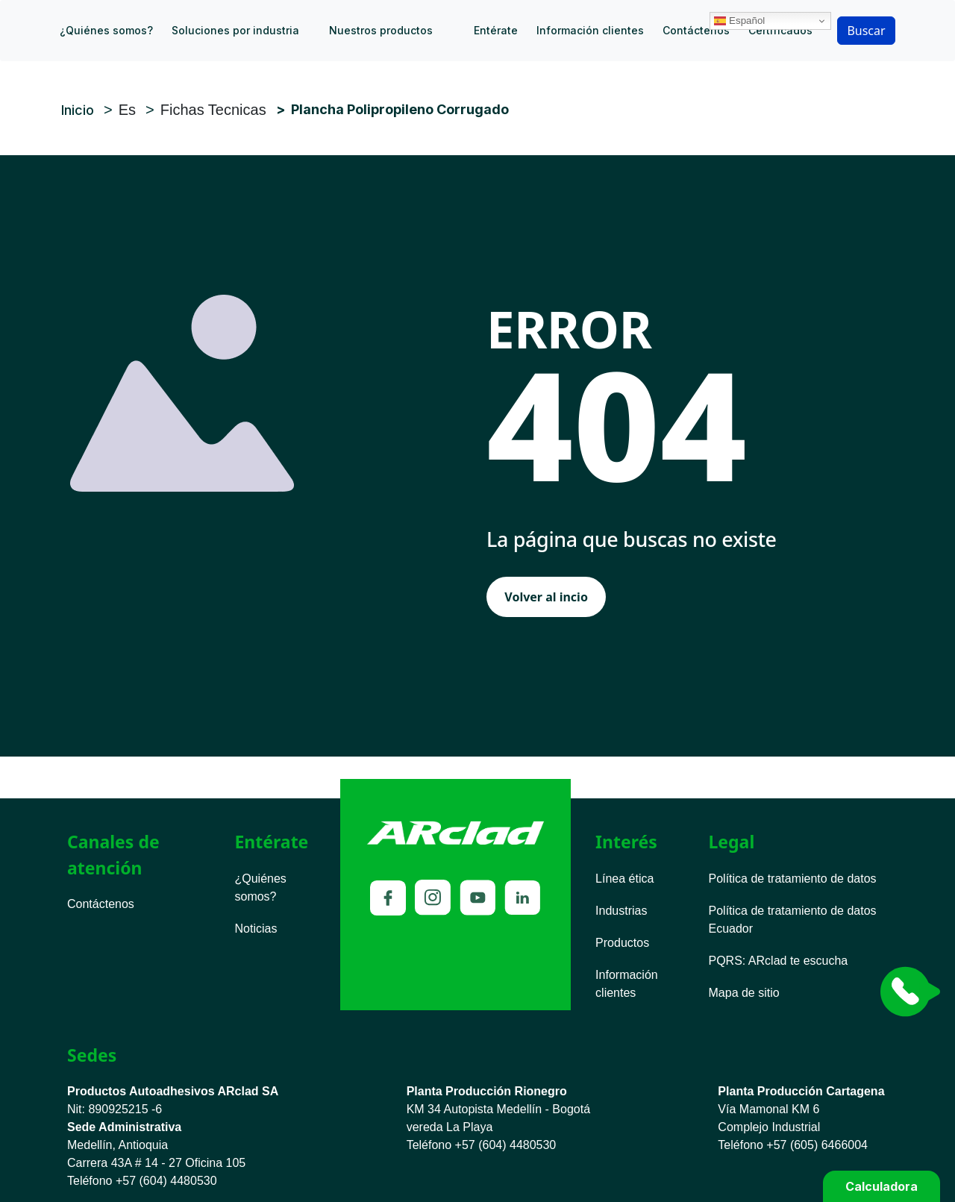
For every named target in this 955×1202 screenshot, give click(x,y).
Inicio (468, 30)
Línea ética (624, 878)
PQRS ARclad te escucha (778, 960)
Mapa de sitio (744, 992)
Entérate (496, 30)
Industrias (621, 910)
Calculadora (881, 1186)
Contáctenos (696, 30)
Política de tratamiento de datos (793, 878)
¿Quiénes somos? (106, 30)
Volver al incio (546, 597)
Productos (622, 942)
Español (848, 10)
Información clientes (590, 30)
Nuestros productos (381, 30)
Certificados (780, 30)
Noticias (255, 928)
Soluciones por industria (235, 30)
